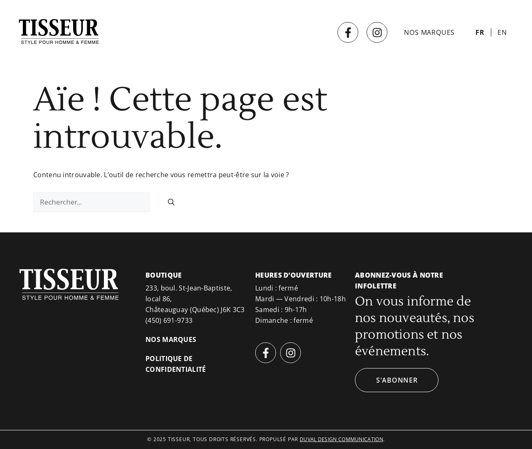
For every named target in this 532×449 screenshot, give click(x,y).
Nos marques (429, 32)
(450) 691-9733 (168, 320)
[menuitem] (480, 32)
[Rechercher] (171, 202)
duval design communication (341, 439)
